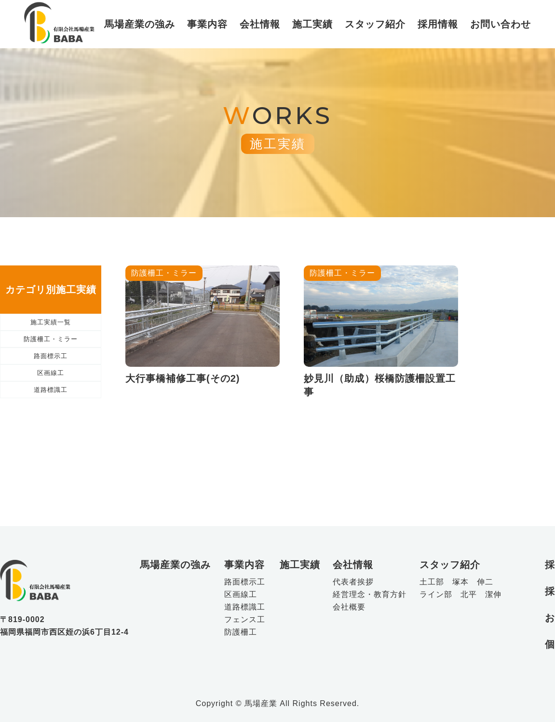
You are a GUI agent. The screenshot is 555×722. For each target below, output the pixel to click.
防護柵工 (240, 632)
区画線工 (50, 411)
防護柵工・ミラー (50, 355)
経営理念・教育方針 (369, 594)
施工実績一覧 (50, 327)
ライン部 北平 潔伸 (460, 594)
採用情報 (438, 24)
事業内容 (207, 24)
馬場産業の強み (139, 24)
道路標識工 (50, 439)
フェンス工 (244, 620)
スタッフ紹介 (375, 24)
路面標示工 (50, 383)
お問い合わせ (500, 24)
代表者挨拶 (353, 582)
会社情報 (260, 24)
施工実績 (312, 24)
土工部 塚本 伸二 (456, 582)
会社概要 (349, 607)
